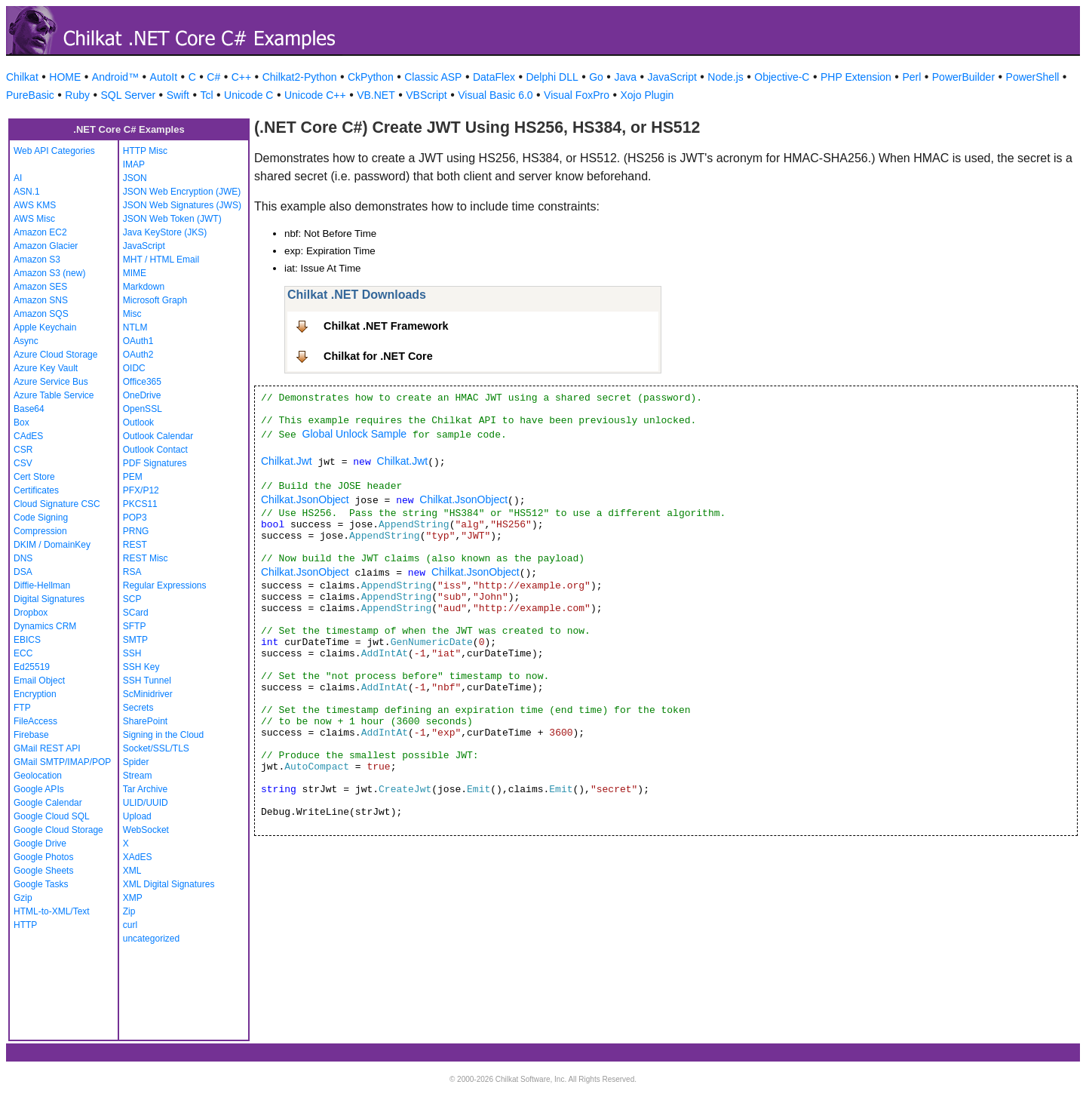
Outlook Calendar (158, 436)
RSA (132, 572)
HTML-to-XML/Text (52, 911)
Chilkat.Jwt (286, 461)
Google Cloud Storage (58, 830)
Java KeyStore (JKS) (165, 232)
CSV (23, 463)
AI (18, 178)
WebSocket (146, 830)
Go (596, 77)
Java (625, 77)
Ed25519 (32, 667)
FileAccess (35, 721)
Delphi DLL (552, 77)
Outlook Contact (155, 449)
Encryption (35, 694)
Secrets (138, 707)
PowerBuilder (963, 77)
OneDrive (142, 395)
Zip (129, 911)
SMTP (135, 640)
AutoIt (164, 77)
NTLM (135, 327)
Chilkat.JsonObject (305, 499)
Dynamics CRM (45, 626)
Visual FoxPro (576, 95)
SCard (136, 612)
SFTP (134, 626)
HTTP (25, 925)
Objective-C (781, 77)
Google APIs (39, 789)
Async (26, 341)
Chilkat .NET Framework (386, 326)
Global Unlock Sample (354, 434)
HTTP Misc (145, 151)
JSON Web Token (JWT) (172, 219)
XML (132, 870)
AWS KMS (35, 205)
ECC (23, 653)
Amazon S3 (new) (49, 273)
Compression (40, 531)
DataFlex (494, 77)
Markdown (143, 286)
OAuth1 (138, 341)
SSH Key (141, 667)
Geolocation (38, 775)
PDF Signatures (155, 463)
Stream (137, 775)
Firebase (31, 735)
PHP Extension (856, 77)
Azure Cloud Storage (55, 354)
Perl (911, 77)
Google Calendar (48, 802)
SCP (132, 599)
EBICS (27, 640)
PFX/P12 (141, 490)
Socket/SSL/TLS (156, 748)
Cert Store (34, 477)
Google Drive (40, 843)
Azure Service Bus (51, 381)
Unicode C (248, 95)
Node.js (725, 77)
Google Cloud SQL (52, 816)
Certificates (36, 490)
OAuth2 (138, 354)
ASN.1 (27, 191)
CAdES (28, 436)
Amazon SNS (41, 300)
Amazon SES (40, 286)
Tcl (206, 95)
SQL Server (128, 95)
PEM (133, 477)
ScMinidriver (148, 694)
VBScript (426, 95)
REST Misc (145, 558)
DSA (23, 572)
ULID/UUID (145, 802)
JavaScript (672, 77)
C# (213, 77)
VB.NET (376, 95)
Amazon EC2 (40, 232)
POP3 (135, 517)
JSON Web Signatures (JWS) (182, 205)
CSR (23, 449)
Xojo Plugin (647, 95)
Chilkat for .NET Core (378, 356)
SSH (132, 653)
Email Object (39, 680)
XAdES (137, 857)
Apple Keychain (45, 327)
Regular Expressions (165, 585)
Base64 (29, 409)
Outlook (138, 422)
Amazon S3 (37, 259)
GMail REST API (47, 748)
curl (130, 925)
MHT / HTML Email (161, 259)
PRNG (136, 531)
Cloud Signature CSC (57, 504)
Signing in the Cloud (163, 735)
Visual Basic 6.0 (495, 95)
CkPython (371, 77)
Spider (136, 762)
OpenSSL (142, 409)
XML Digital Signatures (169, 884)
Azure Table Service (54, 395)
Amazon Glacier (46, 246)
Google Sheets (43, 870)
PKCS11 (140, 504)
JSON (135, 178)
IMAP (134, 164)
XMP (133, 898)
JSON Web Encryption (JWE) (182, 191)
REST (135, 544)
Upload (137, 816)
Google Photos (43, 857)
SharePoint (145, 721)
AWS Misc (34, 219)
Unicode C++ (315, 95)
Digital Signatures (49, 599)
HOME (65, 77)
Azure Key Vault (46, 368)
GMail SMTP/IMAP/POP (62, 762)
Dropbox (31, 612)
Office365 (142, 381)
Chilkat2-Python (299, 77)
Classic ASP (433, 77)
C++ (241, 77)
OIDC (134, 368)
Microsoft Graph (155, 300)
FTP (22, 707)
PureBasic (30, 95)
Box (21, 422)
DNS (23, 558)
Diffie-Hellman (42, 585)
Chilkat (22, 77)
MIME (134, 273)
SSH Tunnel (147, 680)
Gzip (23, 898)
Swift (178, 95)
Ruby (77, 95)
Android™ (115, 77)
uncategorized (151, 938)
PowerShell (1033, 77)
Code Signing (41, 517)
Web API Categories (54, 151)
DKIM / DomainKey (52, 544)
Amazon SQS (41, 314)
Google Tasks (41, 884)
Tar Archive (145, 789)
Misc (132, 314)
